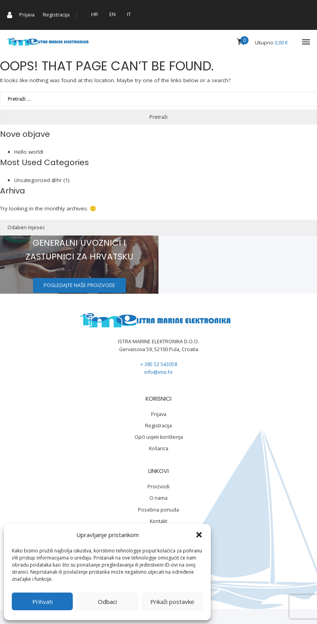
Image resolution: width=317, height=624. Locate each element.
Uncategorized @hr (38, 180)
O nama (158, 498)
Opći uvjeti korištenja (159, 437)
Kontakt (158, 521)
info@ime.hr (158, 372)
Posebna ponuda (158, 509)
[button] (199, 535)
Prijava (27, 14)
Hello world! (28, 151)
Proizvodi (158, 486)
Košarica (158, 448)
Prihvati (42, 602)
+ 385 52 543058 (158, 364)
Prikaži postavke (172, 602)
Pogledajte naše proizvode (79, 285)
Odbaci (107, 602)
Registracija (56, 14)
